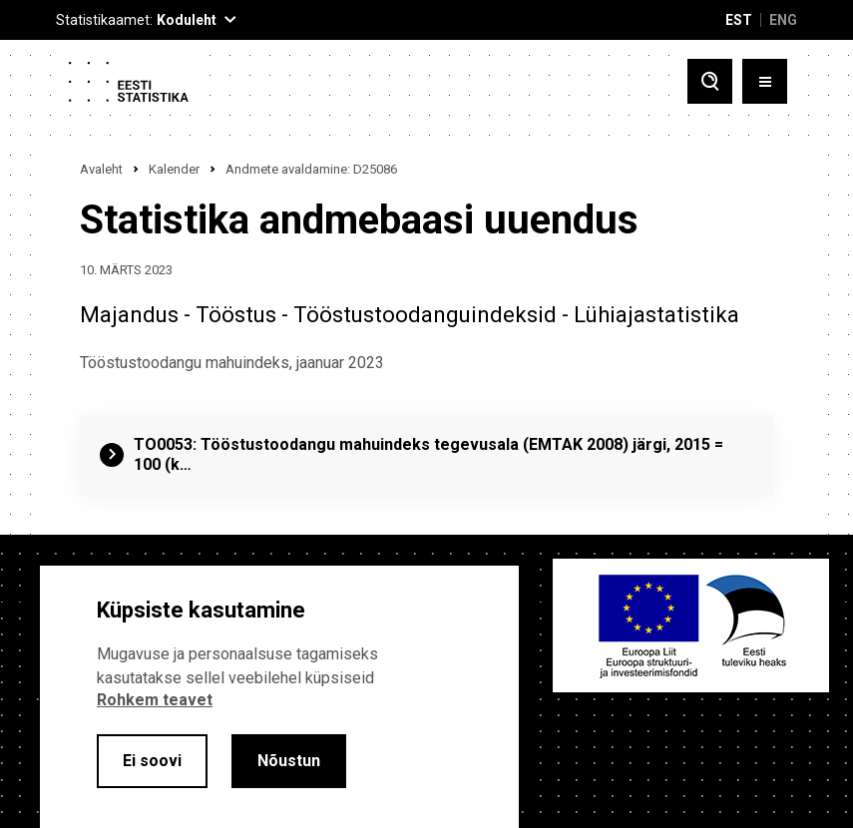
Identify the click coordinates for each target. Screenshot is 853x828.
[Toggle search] (709, 81)
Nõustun (288, 760)
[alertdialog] (279, 697)
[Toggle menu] (764, 81)
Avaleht (101, 169)
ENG (783, 20)
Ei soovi (152, 760)
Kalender (174, 169)
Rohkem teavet (155, 699)
